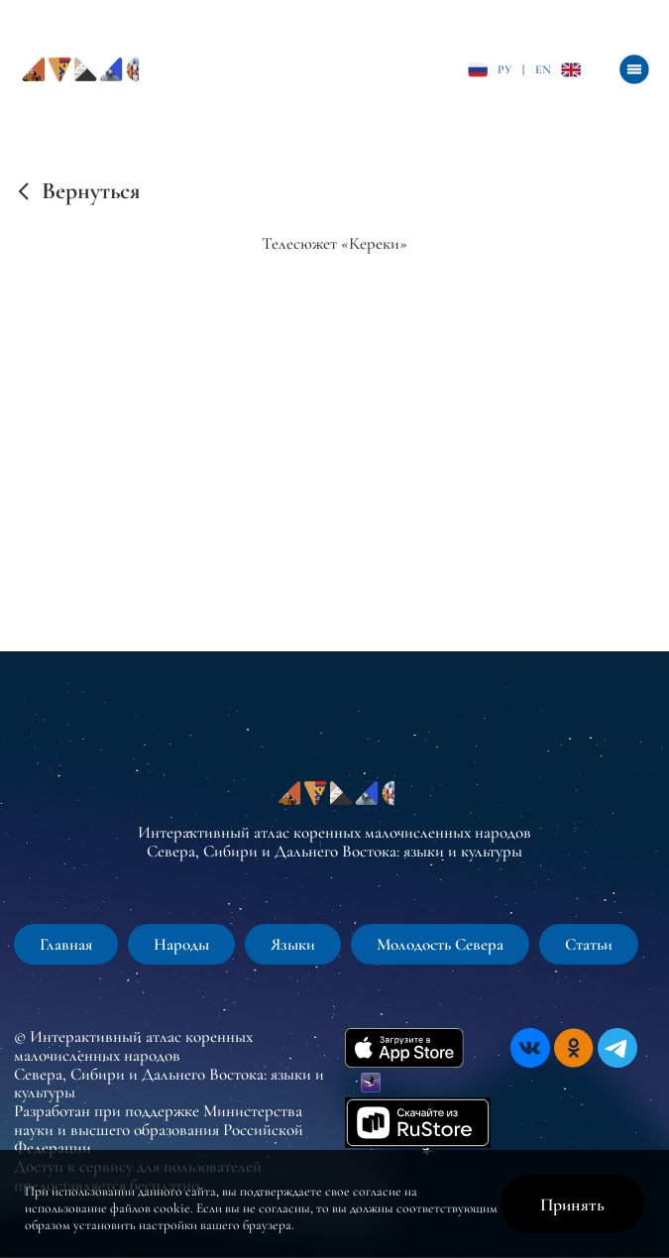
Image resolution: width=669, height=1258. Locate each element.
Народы (181, 944)
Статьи (589, 944)
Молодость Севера (440, 944)
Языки (293, 944)
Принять (572, 1204)
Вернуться (91, 191)
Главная (66, 944)
